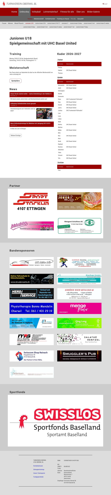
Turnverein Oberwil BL (21, 3)
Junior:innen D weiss (102, 23)
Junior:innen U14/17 (53, 23)
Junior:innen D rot (89, 23)
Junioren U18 (29, 23)
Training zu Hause (63, 19)
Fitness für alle (67, 12)
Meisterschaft (39, 19)
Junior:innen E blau (29, 27)
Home (14, 12)
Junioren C (65, 23)
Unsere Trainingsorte (39, 473)
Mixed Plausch (19, 23)
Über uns (80, 12)
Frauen (4, 23)
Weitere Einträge (16, 135)
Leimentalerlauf (50, 12)
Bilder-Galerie (93, 12)
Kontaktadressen (38, 466)
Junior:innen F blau (82, 27)
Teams (29, 19)
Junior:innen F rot (69, 27)
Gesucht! (80, 19)
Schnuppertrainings (38, 469)
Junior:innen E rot (42, 27)
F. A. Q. (73, 19)
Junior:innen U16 (40, 23)
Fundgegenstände (38, 477)
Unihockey (24, 12)
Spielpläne (15, 81)
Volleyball (36, 12)
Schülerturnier (50, 19)
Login (105, 4)
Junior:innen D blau (76, 23)
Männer (10, 23)
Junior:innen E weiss (55, 27)
